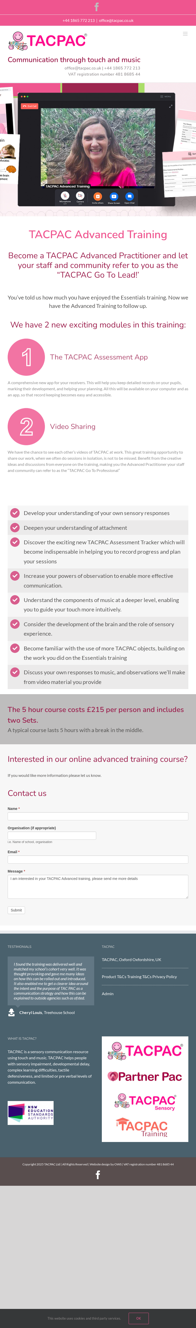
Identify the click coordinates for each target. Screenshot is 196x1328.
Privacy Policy (164, 976)
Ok (138, 1318)
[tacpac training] (145, 1118)
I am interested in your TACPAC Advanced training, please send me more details (98, 887)
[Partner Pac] (145, 1068)
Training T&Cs (139, 976)
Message (16, 871)
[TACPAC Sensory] (145, 1093)
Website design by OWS (105, 1164)
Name (14, 809)
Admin (108, 993)
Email (14, 852)
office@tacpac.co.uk (116, 20)
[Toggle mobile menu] (185, 33)
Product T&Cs (114, 976)
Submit (16, 910)
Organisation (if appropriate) (32, 828)
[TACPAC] (145, 1043)
